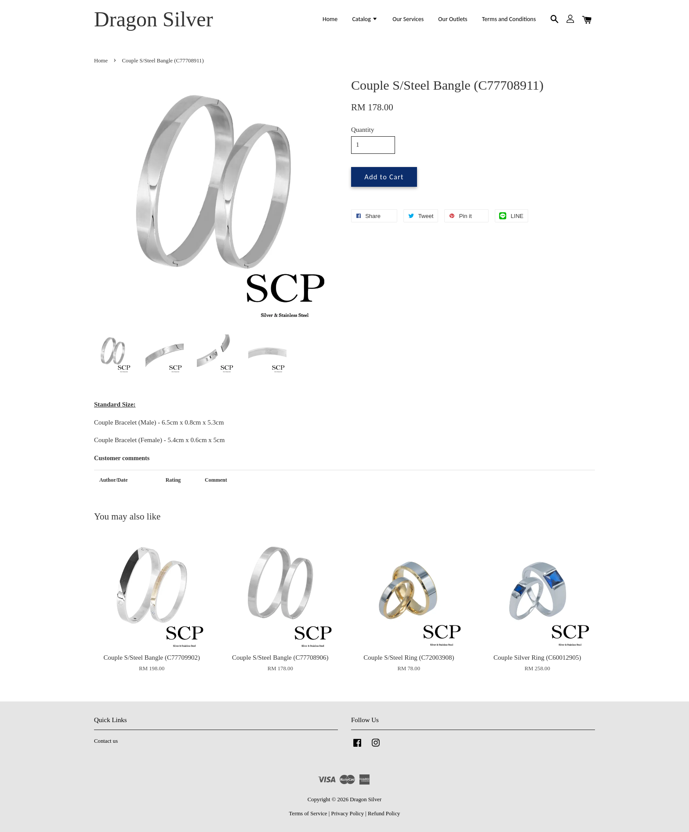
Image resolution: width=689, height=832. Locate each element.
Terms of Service (308, 813)
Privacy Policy (347, 813)
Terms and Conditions (509, 19)
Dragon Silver (153, 19)
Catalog (365, 19)
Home (330, 19)
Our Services (408, 19)
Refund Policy (384, 813)
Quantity (362, 129)
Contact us (106, 741)
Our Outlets (452, 19)
